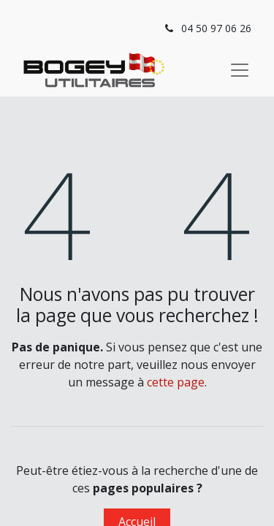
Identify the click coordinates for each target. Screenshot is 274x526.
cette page (176, 382)
